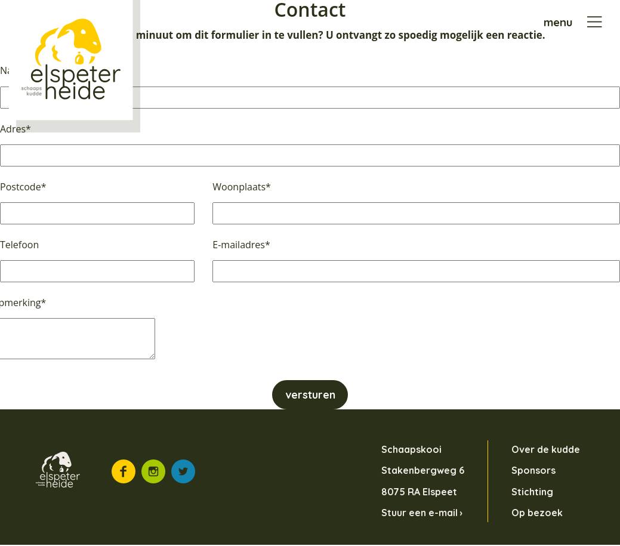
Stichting (532, 492)
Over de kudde (545, 450)
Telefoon (19, 244)
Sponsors (533, 471)
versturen (310, 395)
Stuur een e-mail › (421, 513)
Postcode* (23, 186)
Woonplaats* (241, 186)
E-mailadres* (241, 244)
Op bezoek (537, 513)
